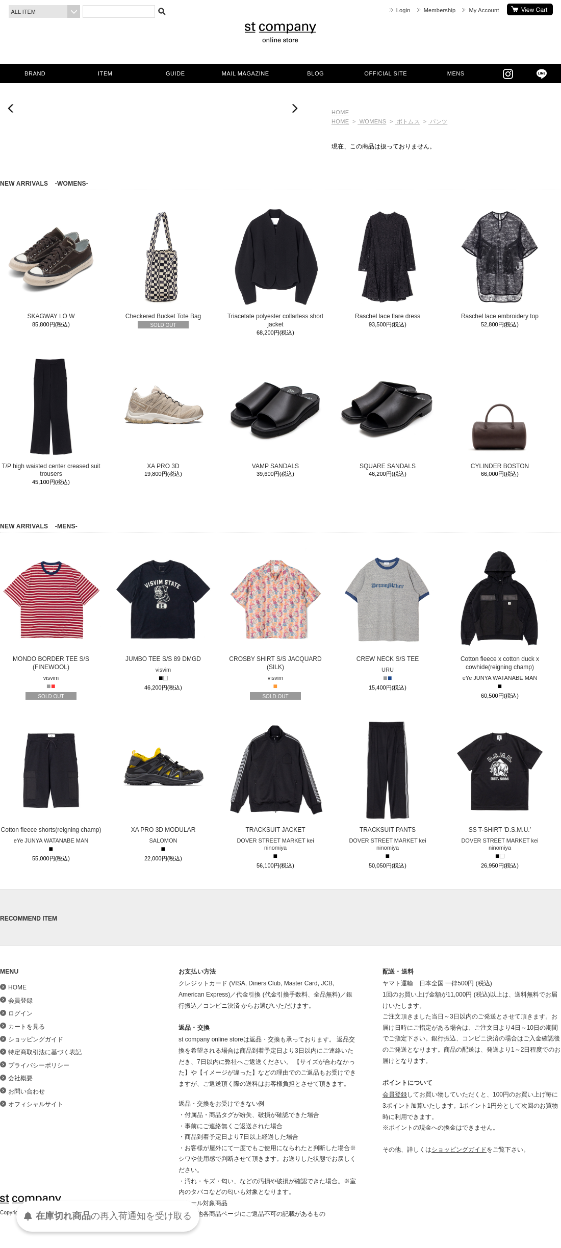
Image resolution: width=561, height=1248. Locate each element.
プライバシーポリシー (38, 1065)
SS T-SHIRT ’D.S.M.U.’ (500, 776)
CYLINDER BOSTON (500, 412)
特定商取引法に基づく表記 (45, 1052)
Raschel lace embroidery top (500, 263)
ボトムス (407, 121)
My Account (484, 10)
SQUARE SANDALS (388, 412)
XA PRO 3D (163, 412)
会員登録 (20, 1000)
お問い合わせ (26, 1091)
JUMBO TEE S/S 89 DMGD (163, 605)
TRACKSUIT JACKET (275, 776)
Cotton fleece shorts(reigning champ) (51, 776)
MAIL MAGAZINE (245, 73)
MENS (456, 73)
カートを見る (530, 9)
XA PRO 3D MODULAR (163, 776)
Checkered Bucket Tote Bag (163, 263)
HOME (340, 112)
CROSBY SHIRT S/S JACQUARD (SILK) (275, 609)
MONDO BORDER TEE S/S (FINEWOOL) (51, 609)
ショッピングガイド (35, 1039)
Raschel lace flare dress (388, 263)
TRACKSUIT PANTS (388, 776)
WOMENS (372, 121)
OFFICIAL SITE (385, 73)
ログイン (20, 1013)
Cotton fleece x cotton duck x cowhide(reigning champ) (500, 609)
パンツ (437, 121)
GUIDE (175, 73)
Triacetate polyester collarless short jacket (275, 267)
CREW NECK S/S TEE (388, 605)
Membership (440, 10)
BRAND (34, 73)
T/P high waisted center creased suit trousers (51, 416)
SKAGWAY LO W (51, 263)
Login (403, 10)
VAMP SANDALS (275, 412)
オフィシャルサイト (35, 1104)
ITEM (105, 73)
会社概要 (20, 1078)
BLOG (315, 73)
